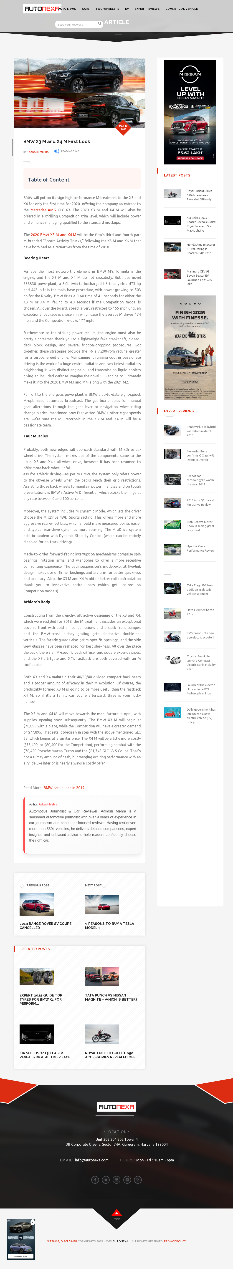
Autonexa (120, 1253)
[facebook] (95, 1192)
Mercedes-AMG (45, 210)
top (117, 1231)
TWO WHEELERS (107, 8)
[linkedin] (116, 1192)
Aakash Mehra (41, 152)
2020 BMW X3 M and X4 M (55, 235)
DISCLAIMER (69, 1253)
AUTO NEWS (67, 8)
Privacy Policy (175, 1253)
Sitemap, (54, 1253)
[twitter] (106, 1192)
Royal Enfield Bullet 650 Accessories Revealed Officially (199, 195)
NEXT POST (95, 898)
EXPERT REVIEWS (147, 8)
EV (127, 8)
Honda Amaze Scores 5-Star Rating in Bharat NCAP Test (201, 249)
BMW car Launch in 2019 (66, 800)
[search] (100, 23)
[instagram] (127, 1192)
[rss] (138, 1192)
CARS (85, 8)
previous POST (35, 898)
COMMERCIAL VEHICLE (181, 8)
